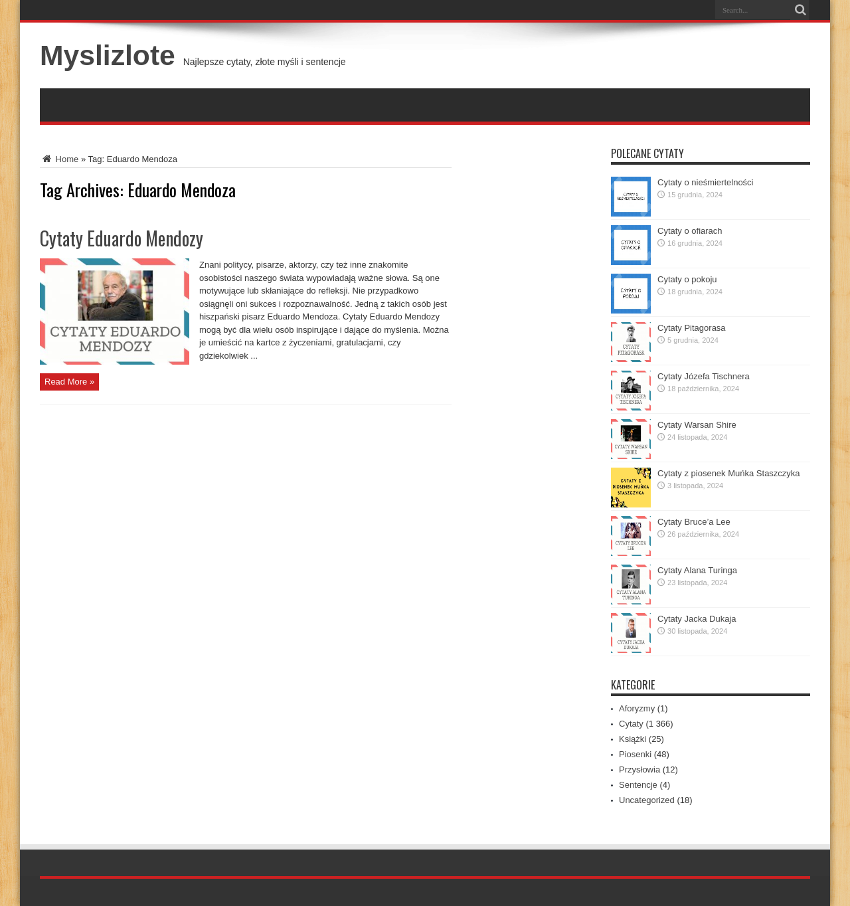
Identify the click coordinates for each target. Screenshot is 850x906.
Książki (632, 739)
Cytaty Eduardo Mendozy (121, 238)
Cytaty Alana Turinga (697, 570)
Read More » (69, 382)
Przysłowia (639, 769)
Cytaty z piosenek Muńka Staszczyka (728, 473)
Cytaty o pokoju (687, 279)
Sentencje (638, 785)
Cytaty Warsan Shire (696, 425)
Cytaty (631, 724)
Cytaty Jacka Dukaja (696, 619)
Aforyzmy (637, 708)
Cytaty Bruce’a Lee (693, 522)
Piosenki (635, 754)
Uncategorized (647, 800)
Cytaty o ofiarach (689, 231)
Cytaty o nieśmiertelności (705, 182)
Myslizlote (107, 55)
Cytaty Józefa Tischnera (703, 376)
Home (59, 159)
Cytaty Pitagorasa (691, 328)
